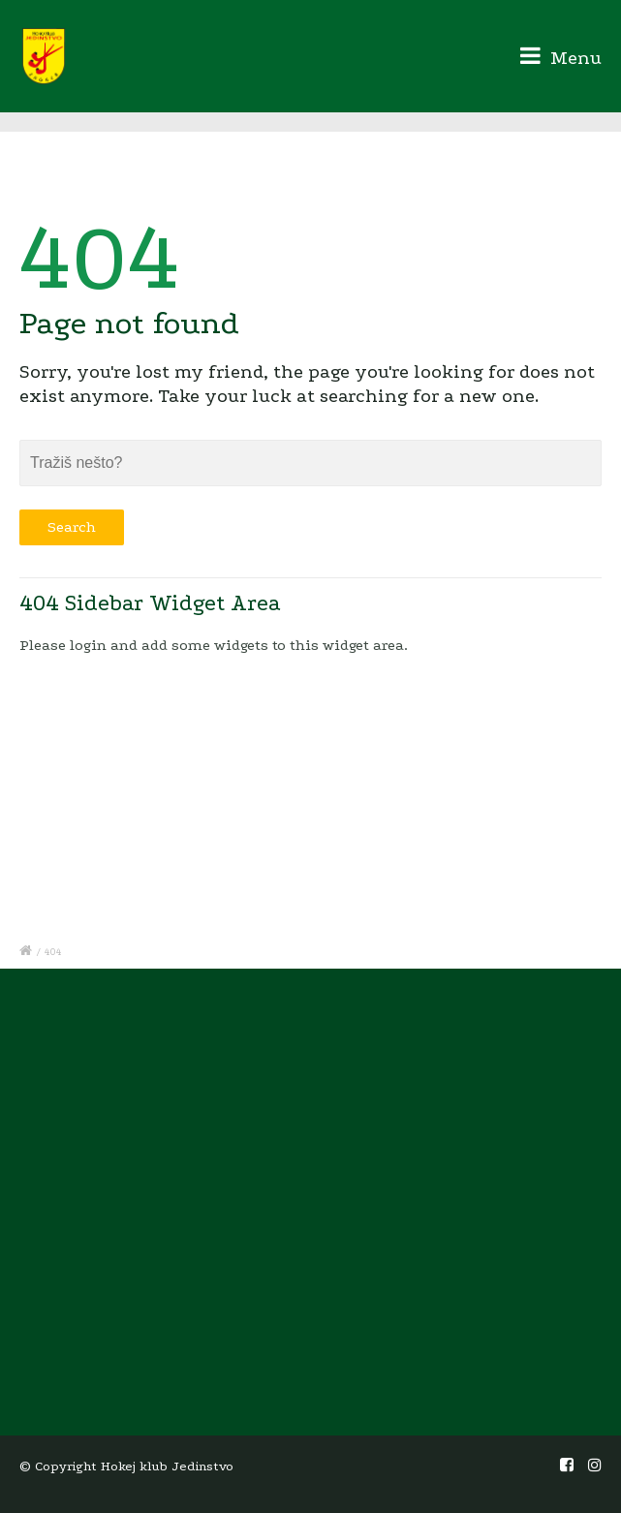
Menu (561, 56)
